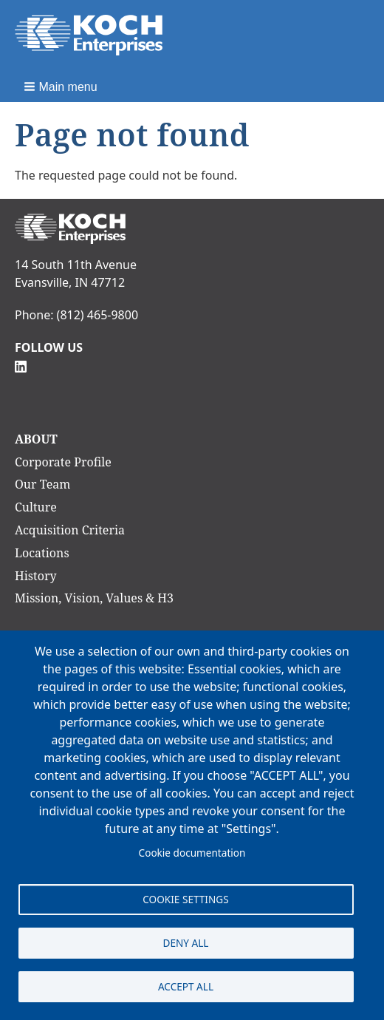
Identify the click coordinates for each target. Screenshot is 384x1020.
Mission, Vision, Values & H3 (94, 598)
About (36, 439)
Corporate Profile (63, 462)
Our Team (42, 484)
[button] (62, 86)
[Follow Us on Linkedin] (21, 365)
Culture (36, 507)
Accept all (185, 986)
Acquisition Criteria (70, 530)
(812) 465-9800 (97, 315)
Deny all (186, 943)
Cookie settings (185, 899)
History (35, 576)
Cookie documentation (192, 853)
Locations (42, 553)
